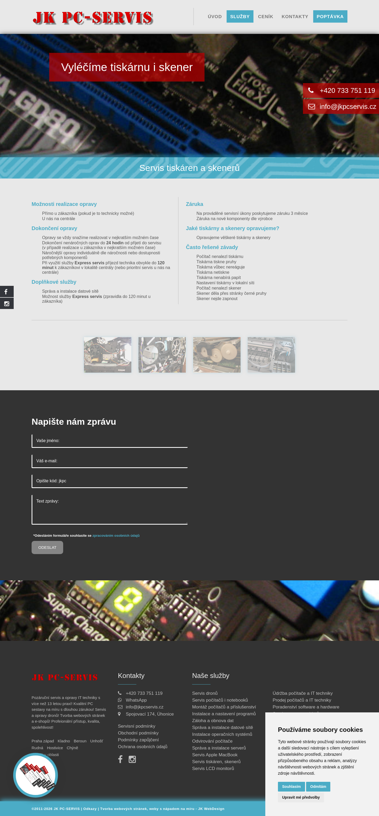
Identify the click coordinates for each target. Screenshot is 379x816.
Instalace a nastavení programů (224, 713)
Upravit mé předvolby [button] (301, 797)
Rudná (37, 748)
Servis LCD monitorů (213, 768)
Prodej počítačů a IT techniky (302, 700)
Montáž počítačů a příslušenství (224, 706)
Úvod (215, 16)
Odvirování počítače (212, 741)
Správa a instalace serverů (219, 748)
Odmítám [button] (318, 786)
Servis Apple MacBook (215, 754)
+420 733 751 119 (347, 90)
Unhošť (96, 741)
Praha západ (43, 741)
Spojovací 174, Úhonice (150, 714)
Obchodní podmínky (138, 733)
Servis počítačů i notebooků (220, 700)
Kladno (64, 741)
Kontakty (295, 16)
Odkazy (90, 809)
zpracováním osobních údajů (115, 536)
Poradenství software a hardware (306, 706)
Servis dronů (205, 693)
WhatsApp (136, 700)
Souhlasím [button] (291, 786)
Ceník (265, 16)
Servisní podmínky (136, 726)
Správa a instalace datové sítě (70, 291)
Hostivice (55, 748)
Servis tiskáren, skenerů (216, 761)
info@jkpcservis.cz (347, 106)
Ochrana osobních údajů (142, 746)
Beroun (80, 741)
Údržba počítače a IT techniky (303, 693)
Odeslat (47, 547)
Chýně (72, 748)
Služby (240, 16)
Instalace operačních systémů (222, 734)
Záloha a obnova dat (212, 720)
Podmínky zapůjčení (138, 739)
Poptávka (330, 16)
